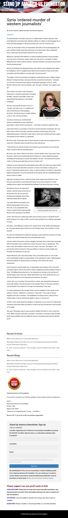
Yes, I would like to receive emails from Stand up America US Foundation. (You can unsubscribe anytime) (31, 461)
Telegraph (10, 34)
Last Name (12, 444)
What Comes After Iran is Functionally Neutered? (22, 339)
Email (11, 452)
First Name (13, 435)
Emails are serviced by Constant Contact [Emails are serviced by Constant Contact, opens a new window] (40, 478)
